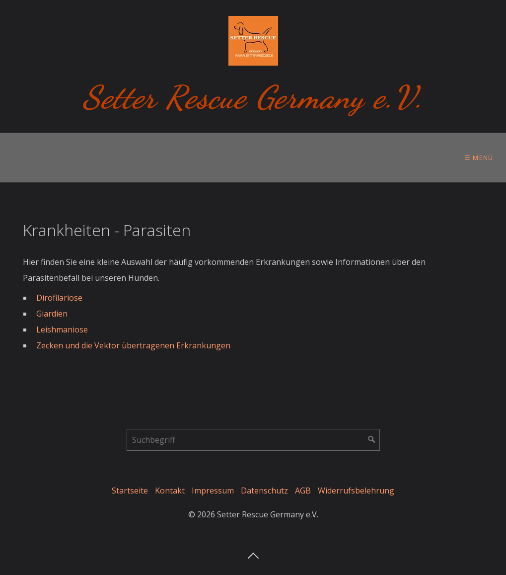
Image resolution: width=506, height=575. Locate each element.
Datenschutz (264, 490)
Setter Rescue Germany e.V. (253, 97)
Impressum (213, 490)
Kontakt (170, 490)
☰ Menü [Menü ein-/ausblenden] (479, 157)
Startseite (130, 490)
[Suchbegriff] (253, 440)
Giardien (52, 313)
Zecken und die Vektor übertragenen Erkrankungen (133, 345)
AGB (303, 490)
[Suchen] (372, 440)
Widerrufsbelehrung (356, 490)
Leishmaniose (62, 329)
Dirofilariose (59, 297)
